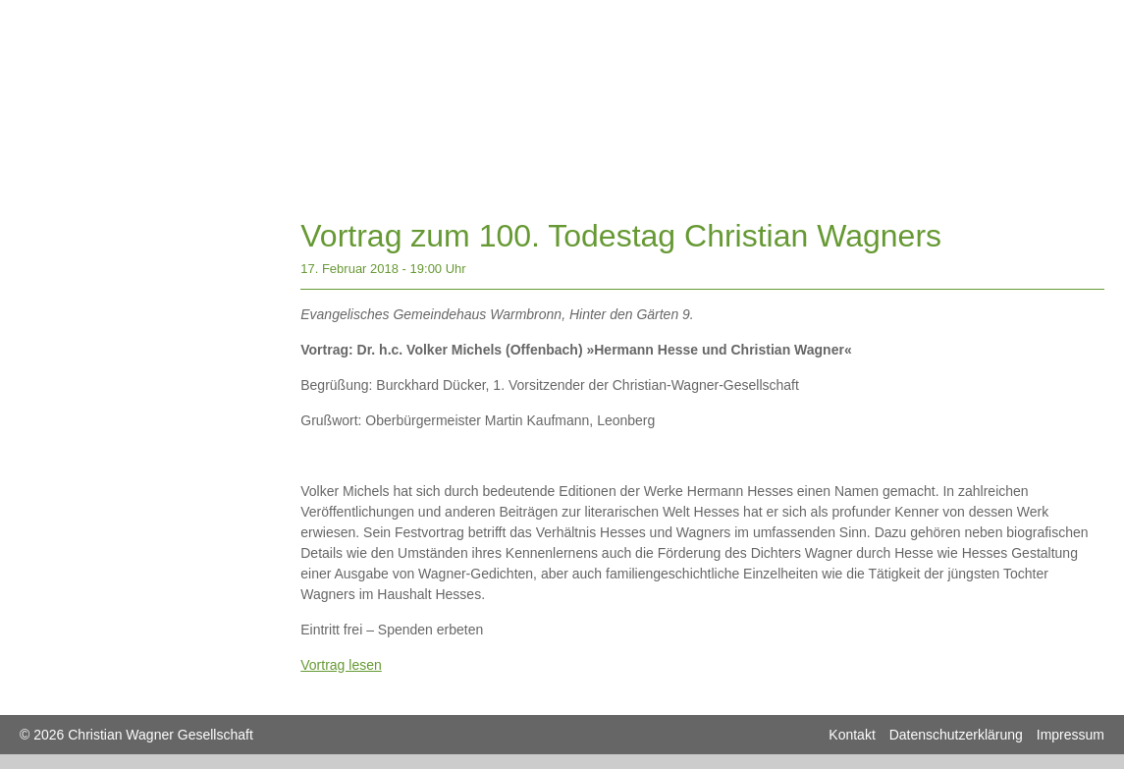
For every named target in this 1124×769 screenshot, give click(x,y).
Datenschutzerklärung (956, 734)
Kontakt (852, 734)
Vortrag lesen (341, 665)
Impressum (1070, 734)
